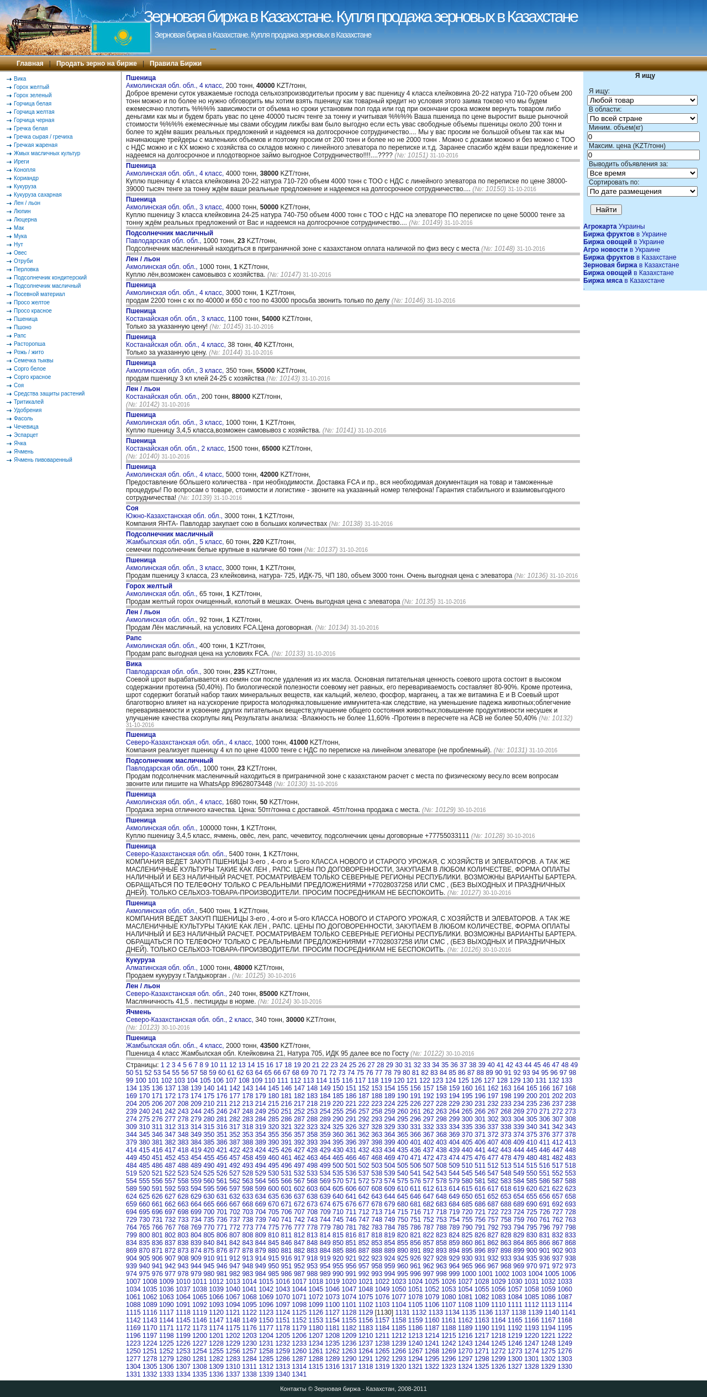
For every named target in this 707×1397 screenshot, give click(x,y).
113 (308, 1080)
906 (157, 1258)
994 (389, 1274)
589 (131, 1189)
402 (428, 1142)
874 (196, 1250)
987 (299, 1274)
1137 (502, 1312)
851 (350, 1243)
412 (557, 1142)
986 (286, 1274)
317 (234, 1127)
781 (350, 1227)
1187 (432, 1328)
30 (398, 1065)
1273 (515, 1351)
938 (570, 1258)
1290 (349, 1359)
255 (338, 1111)
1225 (166, 1343)
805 (208, 1235)
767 (170, 1227)
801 (157, 1235)
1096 (265, 1305)
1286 (282, 1359)
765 (144, 1227)
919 (325, 1258)
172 (170, 1096)
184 (325, 1096)
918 (312, 1258)
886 (350, 1250)
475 (467, 1158)
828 (505, 1235)
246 (222, 1111)
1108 (465, 1305)
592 (170, 1189)
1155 (349, 1320)
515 (531, 1165)
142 (234, 1088)
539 (389, 1173)
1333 (166, 1374)
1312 (265, 1366)
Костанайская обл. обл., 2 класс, (177, 444)
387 (234, 1142)
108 (244, 1080)
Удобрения (27, 410)
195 (467, 1096)
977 (170, 1274)
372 (493, 1134)
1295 (432, 1359)
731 (157, 1220)
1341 (299, 1374)
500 (338, 1165)
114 (321, 1080)
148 (312, 1088)
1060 (564, 1289)
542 (428, 1173)
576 (415, 1181)
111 (282, 1080)
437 (428, 1150)
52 (147, 1073)
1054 (465, 1289)
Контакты (293, 1388)
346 (157, 1134)
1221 (548, 1336)
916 (286, 1258)
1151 (282, 1320)
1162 (465, 1320)
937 (557, 1258)
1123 (265, 1312)
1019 (332, 1281)
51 (139, 1073)
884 (325, 1250)
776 (286, 1227)
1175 (232, 1328)
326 (350, 1127)
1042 (265, 1289)
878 (247, 1250)
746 (350, 1220)
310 (144, 1127)
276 (157, 1119)
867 (557, 1243)
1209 (349, 1336)
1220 (531, 1336)
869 (131, 1250)
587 (557, 1181)
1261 (316, 1351)
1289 (332, 1359)
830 (531, 1235)
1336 (216, 1374)
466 (350, 1158)
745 (338, 1220)
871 (157, 1250)
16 (269, 1065)
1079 (432, 1297)
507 (428, 1165)
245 (208, 1111)
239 (131, 1111)
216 (286, 1104)
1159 (415, 1320)
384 (196, 1142)
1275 (548, 1351)
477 (493, 1158)
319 (260, 1127)
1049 (382, 1289)
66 (277, 1073)
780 (338, 1227)
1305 (150, 1366)
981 (222, 1274)
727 (557, 1212)
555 (144, 1181)
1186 (415, 1328)
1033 (564, 1281)
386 (222, 1142)
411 (544, 1142)
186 (350, 1096)
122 (424, 1080)
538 (376, 1173)
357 (299, 1134)
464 (325, 1158)
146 (286, 1088)
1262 (332, 1351)
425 (273, 1150)
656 (544, 1196)
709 (325, 1212)
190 (402, 1096)
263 (441, 1111)
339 (518, 1127)
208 (183, 1104)
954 (325, 1266)
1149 (249, 1320)
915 (273, 1258)
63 (249, 1073)
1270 (465, 1351)
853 (376, 1243)
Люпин (22, 211)
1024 (415, 1281)
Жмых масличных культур (47, 153)
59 (212, 1073)
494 (260, 1165)
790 (467, 1227)
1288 (316, 1359)
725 (531, 1212)
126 (476, 1080)
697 (170, 1212)
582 (493, 1181)
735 (208, 1220)
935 (531, 1258)
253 (312, 1111)
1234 (316, 1343)
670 (273, 1204)
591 (157, 1189)
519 (131, 1173)
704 (260, 1212)
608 (376, 1189)
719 (454, 1212)
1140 (552, 1312)
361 (350, 1134)
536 (350, 1173)
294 (389, 1119)
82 (425, 1073)
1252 (166, 1351)
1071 (299, 1297)
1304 (133, 1366)
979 (196, 1274)
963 (441, 1266)
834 (131, 1243)
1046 (332, 1289)
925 (402, 1258)
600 (273, 1189)
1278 (150, 1359)
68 (295, 1073)
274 (131, 1119)
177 (234, 1096)
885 (338, 1250)
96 (553, 1073)
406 (480, 1142)
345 (144, 1134)
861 (480, 1243)
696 (157, 1212)
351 (222, 1134)
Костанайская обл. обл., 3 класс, (177, 315)
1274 (531, 1351)
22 (325, 1065)
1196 (133, 1336)
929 (454, 1258)
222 (364, 1104)
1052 (432, 1289)
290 (338, 1119)
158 (441, 1088)
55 (176, 1073)
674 (325, 1204)
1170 (150, 1328)
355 (273, 1134)
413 (570, 1142)
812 (299, 1235)
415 (144, 1150)
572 (364, 1181)
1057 (515, 1289)
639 (325, 1196)
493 (247, 1165)
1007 (133, 1281)
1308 (199, 1366)
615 (467, 1189)
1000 (469, 1274)
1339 (265, 1374)
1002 (502, 1274)
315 (208, 1127)
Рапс (20, 336)
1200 (199, 1336)
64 (258, 1073)
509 (454, 1165)
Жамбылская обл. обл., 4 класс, (176, 1042)
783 (376, 1227)
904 (131, 1258)
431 (350, 1150)
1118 (183, 1312)
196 (480, 1096)
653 (505, 1196)
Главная (30, 63)
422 (234, 1150)
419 (196, 1150)
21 (315, 1065)
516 (544, 1165)
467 (364, 1158)
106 (218, 1080)
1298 (481, 1359)
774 (260, 1227)
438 (441, 1150)
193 (441, 1096)
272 (557, 1111)
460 (273, 1158)
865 (531, 1243)
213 (247, 1104)
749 (389, 1220)
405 (467, 1142)
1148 (232, 1320)
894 (454, 1250)
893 (441, 1250)
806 (222, 1235)
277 (170, 1119)
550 (531, 1173)
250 (273, 1111)
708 (312, 1212)
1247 (531, 1343)
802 (170, 1235)
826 (480, 1235)
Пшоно (22, 327)
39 (482, 1065)
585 (531, 1181)
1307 (183, 1366)
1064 (183, 1297)
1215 (448, 1336)
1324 (465, 1366)
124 (450, 1080)
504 (389, 1165)
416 (157, 1150)
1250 (133, 1351)
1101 (349, 1305)
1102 (365, 1305)
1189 (465, 1328)
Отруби (23, 261)
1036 (166, 1289)
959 (389, 1266)
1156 (365, 1320)
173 (183, 1096)
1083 (498, 1297)
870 (144, 1250)
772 (234, 1227)
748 (376, 1220)
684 (454, 1204)
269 (518, 1111)
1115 (133, 1312)
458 (247, 1158)
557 (170, 1181)
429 (325, 1150)
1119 (199, 1312)
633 (247, 1196)
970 (531, 1266)
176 (222, 1096)
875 (208, 1250)
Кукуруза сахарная (38, 195)
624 (131, 1196)
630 (208, 1196)
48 (564, 1065)
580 (467, 1181)
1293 (399, 1359)
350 (208, 1134)
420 (208, 1150)
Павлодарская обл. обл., (169, 237)
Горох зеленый (33, 95)
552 (557, 1173)
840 (208, 1243)
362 (364, 1134)
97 (563, 1073)
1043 (282, 1289)
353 (247, 1134)
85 (452, 1073)
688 (505, 1204)
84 (443, 1073)
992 (364, 1274)
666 (222, 1204)
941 (157, 1266)
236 (544, 1104)
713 (376, 1212)
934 (518, 1258)
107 (230, 1080)
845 (273, 1243)
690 (531, 1204)
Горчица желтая (34, 112)
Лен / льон (27, 203)
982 (234, 1274)
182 (299, 1096)
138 (183, 1088)
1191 (498, 1328)
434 (389, 1150)
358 (312, 1134)
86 (461, 1073)
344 (131, 1134)
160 (467, 1088)
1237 (365, 1343)
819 (389, 1235)
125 (463, 1080)
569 (325, 1181)
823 (441, 1235)
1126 (316, 1312)
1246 (515, 1343)
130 (528, 1080)
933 (505, 1258)
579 (454, 1181)
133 (566, 1080)
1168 (564, 1320)
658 (570, 1196)
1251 (150, 1351)
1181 (332, 1328)
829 (518, 1235)
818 (376, 1235)
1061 (133, 1297)
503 (376, 1165)
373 (505, 1134)
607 (364, 1189)
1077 (399, 1297)
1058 (531, 1289)
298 (441, 1119)
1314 (299, 1366)
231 (480, 1104)
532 (299, 1173)
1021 (365, 1281)
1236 (349, 1343)
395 (338, 1142)
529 (260, 1173)
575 (402, 1181)
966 (480, 1266)
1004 (535, 1274)
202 (557, 1096)
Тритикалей (29, 402)
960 (402, 1266)
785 (402, 1227)
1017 (299, 1281)
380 (144, 1142)
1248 (548, 1343)
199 (518, 1096)
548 (505, 1173)
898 (505, 1250)
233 (505, 1104)
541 (415, 1173)
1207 (316, 1336)
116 (347, 1080)
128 (502, 1080)
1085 (531, 1297)
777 (299, 1227)
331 (415, 1127)
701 (222, 1212)
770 (208, 1227)
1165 (515, 1320)
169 (131, 1096)
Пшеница (26, 319)
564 (260, 1181)
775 (273, 1227)
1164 (498, 1320)
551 (544, 1173)
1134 (452, 1312)
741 (286, 1220)
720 (467, 1212)
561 (222, 1181)
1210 (365, 1336)
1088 (133, 1305)
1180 (316, 1328)
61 (231, 1073)
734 (196, 1220)
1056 (498, 1289)
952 (299, 1266)
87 (470, 1073)
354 (260, 1134)
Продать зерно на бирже (96, 63)
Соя (19, 385)
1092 (199, 1305)
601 (286, 1189)
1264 (365, 1351)
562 (234, 1181)
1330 (564, 1366)
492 (234, 1165)
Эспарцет (26, 435)
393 (312, 1142)
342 (557, 1127)
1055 (481, 1289)
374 (518, 1134)
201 (544, 1096)
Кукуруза (25, 186)
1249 (564, 1343)
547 (493, 1173)
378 (570, 1134)
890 (402, 1250)
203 (570, 1096)
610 (402, 1189)
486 (157, 1165)
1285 (265, 1359)
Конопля (24, 170)
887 (364, 1250)
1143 (150, 1320)
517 (557, 1165)
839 (196, 1243)
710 (338, 1212)
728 (570, 1212)
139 (196, 1088)
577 (428, 1181)
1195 (564, 1328)
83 (433, 1073)
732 (170, 1220)
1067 (232, 1297)
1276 (564, 1351)
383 (183, 1142)
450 (144, 1158)
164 (518, 1088)
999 (454, 1274)
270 (531, 1111)
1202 (232, 1336)
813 (312, 1235)
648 (441, 1196)
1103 (382, 1305)
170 (144, 1096)
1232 (282, 1343)
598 (247, 1189)
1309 (216, 1366)
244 (196, 1111)
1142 (133, 1320)
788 (441, 1227)
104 (192, 1080)
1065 (199, 1297)
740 (273, 1220)
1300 (515, 1359)
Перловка (26, 269)
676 (350, 1204)
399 (389, 1142)
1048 (365, 1289)
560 (208, 1181)
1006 (568, 1274)
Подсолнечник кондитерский (50, 278)
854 (389, 1243)
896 (480, 1250)
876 (222, 1250)
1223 (133, 1343)
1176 (249, 1328)
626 (157, 1196)
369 (454, 1134)
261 (415, 1111)
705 (273, 1212)
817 (364, 1235)
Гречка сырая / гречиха (43, 137)
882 (299, 1250)
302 (493, 1119)
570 (338, 1181)
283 (247, 1119)
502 (364, 1165)
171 (157, 1096)
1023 (399, 1281)
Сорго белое (30, 369)
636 (286, 1196)
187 (364, 1096)
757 (493, 1220)
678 (376, 1204)
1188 (448, 1328)
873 (183, 1250)
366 (415, 1134)
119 (386, 1080)
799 (131, 1235)
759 (518, 1220)
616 (480, 1189)
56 (184, 1073)
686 (480, 1204)
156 (415, 1088)
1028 (481, 1281)
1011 (199, 1281)
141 (222, 1088)
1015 (265, 1281)
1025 (432, 1281)
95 (544, 1073)
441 (480, 1150)
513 (505, 1165)
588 (570, 1181)
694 (131, 1212)
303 (505, 1119)
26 (362, 1065)
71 (323, 1073)
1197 (150, 1336)
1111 (515, 1305)
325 (338, 1127)
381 (157, 1142)
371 (480, 1134)
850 (338, 1243)
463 (312, 1158)
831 (544, 1235)
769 (196, 1227)
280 (208, 1119)
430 (338, 1150)
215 (273, 1104)
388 (247, 1142)
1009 (166, 1281)
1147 (216, 1320)
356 (286, 1134)
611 (415, 1189)
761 (544, 1220)
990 (338, 1274)
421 (222, 1150)
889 (389, 1250)
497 (299, 1165)
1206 (299, 1336)
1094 (232, 1305)
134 (131, 1088)
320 (273, 1127)
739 (260, 1220)
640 (338, 1196)
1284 (249, 1359)
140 (208, 1088)
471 (415, 1158)
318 (247, 1127)
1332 (150, 1374)
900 (531, 1250)
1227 (199, 1343)
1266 (399, 1351)
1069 (265, 1297)
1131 (402, 1312)
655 (531, 1196)
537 (364, 1173)
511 (480, 1165)
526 (222, 1173)
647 (428, 1196)
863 (505, 1243)
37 (463, 1065)
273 (570, 1111)
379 (131, 1142)
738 (247, 1220)
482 (557, 1158)
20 (306, 1065)
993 (376, 1274)
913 (247, 1258)
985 (273, 1274)
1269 (448, 1351)
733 (183, 1220)
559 (196, 1181)
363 (376, 1134)
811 (286, 1235)
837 (170, 1243)
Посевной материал (39, 294)
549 (518, 1173)
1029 (498, 1281)
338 (505, 1127)
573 (376, 1181)
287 (299, 1119)
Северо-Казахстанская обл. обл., (177, 850)
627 (170, 1196)
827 (493, 1235)
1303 (564, 1359)
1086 (548, 1297)
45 (537, 1065)
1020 (349, 1281)
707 (299, 1212)
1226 (183, 1343)
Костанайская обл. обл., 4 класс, (177, 341)
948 (247, 1266)
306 (544, 1119)
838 (183, 1243)
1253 (183, 1351)
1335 (199, 1374)
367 (428, 1134)
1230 (249, 1343)
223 (376, 1104)
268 (505, 1111)
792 (493, 1227)
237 (557, 1104)
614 (454, 1189)
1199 (183, 1336)
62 (240, 1073)
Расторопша (29, 344)
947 (234, 1266)
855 (402, 1243)
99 (129, 1080)
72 (332, 1073)
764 (131, 1227)
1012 (216, 1281)
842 (234, 1243)
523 (183, 1173)
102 (166, 1080)
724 (518, 1212)
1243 (465, 1343)
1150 (265, 1320)
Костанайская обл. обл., (163, 392)
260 (402, 1111)
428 (312, 1150)
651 (480, 1196)
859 (454, 1243)
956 (350, 1266)
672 (299, 1204)
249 (260, 1111)
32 (417, 1065)
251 (286, 1111)
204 (131, 1104)
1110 (498, 1305)
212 (234, 1104)
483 (570, 1158)
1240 (415, 1343)
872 (170, 1250)
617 (493, 1189)
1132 (418, 1312)
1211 (382, 1336)
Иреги (21, 162)
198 (505, 1096)
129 (515, 1080)
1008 (150, 1281)
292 (364, 1119)
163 (505, 1088)
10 (214, 1065)
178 (247, 1096)
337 (493, 1127)
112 (295, 1080)
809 (260, 1235)
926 (415, 1258)
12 (232, 1065)
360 (338, 1134)
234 (518, 1104)
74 (351, 1073)
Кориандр (26, 178)
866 (544, 1243)
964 (454, 1266)
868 (570, 1243)
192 (428, 1096)
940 (144, 1266)
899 (518, 1250)
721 (480, 1212)
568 (312, 1181)
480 (531, 1158)
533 (312, 1173)
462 (299, 1158)
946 (222, 1266)
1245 (498, 1343)
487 (170, 1165)
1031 (531, 1281)
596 (222, 1189)
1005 (552, 1274)
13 (241, 1065)
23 (333, 1065)
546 (480, 1173)
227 (428, 1104)
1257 (249, 1351)
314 (196, 1127)
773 (247, 1227)
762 (557, 1220)
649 (454, 1196)
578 (441, 1181)
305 (531, 1119)
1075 (365, 1297)
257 (364, 1111)
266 (480, 1111)
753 (441, 1220)
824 (454, 1235)
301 (480, 1119)
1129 (365, 1312)
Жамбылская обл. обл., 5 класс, (176, 538)
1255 (216, 1351)
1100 (332, 1305)
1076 (382, 1297)
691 (544, 1204)
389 (260, 1142)
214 (260, 1104)
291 (350, 1119)
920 (338, 1258)
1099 (316, 1305)
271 (544, 1111)
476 (480, 1158)
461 (286, 1158)
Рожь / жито (29, 352)
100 (140, 1080)
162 (493, 1088)
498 (312, 1165)
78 (388, 1073)
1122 (249, 1312)
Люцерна (25, 220)
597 (234, 1189)
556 (157, 1181)
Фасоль (23, 418)
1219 (515, 1336)
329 (389, 1127)
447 (557, 1150)
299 (454, 1119)
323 (312, 1127)
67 (286, 1073)
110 (269, 1080)
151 (350, 1088)
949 (260, 1266)
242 (170, 1111)
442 (493, 1150)
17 (278, 1065)
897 (493, 1250)
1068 (249, 1297)
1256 (232, 1351)
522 (170, 1173)
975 (144, 1274)
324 (325, 1127)
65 (268, 1073)
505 (402, 1165)
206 (157, 1104)
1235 (332, 1343)
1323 (448, 1366)
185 (338, 1096)
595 (208, 1189)
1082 (481, 1297)
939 (131, 1266)
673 (312, 1204)
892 (428, 1250)
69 (304, 1073)
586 (544, 1181)
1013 (232, 1281)
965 (467, 1266)
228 (441, 1104)
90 (498, 1073)
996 (415, 1274)
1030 (515, 1281)
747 (364, 1220)
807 (234, 1235)
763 (570, 1220)
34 (435, 1065)
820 (402, 1235)
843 (247, 1243)
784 (389, 1227)
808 (247, 1235)
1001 (485, 1274)
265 (467, 1111)
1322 (432, 1366)
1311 (249, 1366)
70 (314, 1073)
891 (415, 1250)
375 (531, 1134)
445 (531, 1150)
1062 (150, 1297)
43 (519, 1065)
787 (428, 1227)
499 (325, 1165)
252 (299, 1111)
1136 (485, 1312)
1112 (531, 1305)
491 (222, 1165)
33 (426, 1065)
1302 (548, 1359)
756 (480, 1220)
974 (131, 1274)
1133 (435, 1312)
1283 (232, 1359)
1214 (432, 1336)
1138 (518, 1312)
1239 (399, 1343)
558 (183, 1181)
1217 (481, 1336)
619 (518, 1189)
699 (196, 1212)
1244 (481, 1343)
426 (286, 1150)
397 (364, 1142)
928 (441, 1258)
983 (247, 1274)
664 (196, 1204)
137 (170, 1088)
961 (415, 1266)
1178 (282, 1328)
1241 (432, 1343)
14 (251, 1065)
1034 (133, 1289)
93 (526, 1073)
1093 (216, 1305)
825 (467, 1235)
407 (493, 1142)
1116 (150, 1312)
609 (389, 1189)
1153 (316, 1320)
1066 (216, 1297)
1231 (265, 1343)
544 (454, 1173)
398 (376, 1142)
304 (518, 1119)
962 (428, 1266)
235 (531, 1104)
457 (234, 1158)
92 (517, 1073)
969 (518, 1266)
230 (467, 1104)
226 (415, 1104)
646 (415, 1196)
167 (557, 1088)
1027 (465, 1281)
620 (531, 1189)
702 (234, 1212)
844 (260, 1243)
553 (570, 1173)
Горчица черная (34, 120)
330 (402, 1127)
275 (144, 1119)
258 (376, 1111)
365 (402, 1134)
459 (260, 1158)
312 (170, 1127)
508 (441, 1165)
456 (222, 1158)
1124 (282, 1312)
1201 (216, 1336)
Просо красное (33, 311)
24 (343, 1065)
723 (505, 1212)
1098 (299, 1305)
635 (273, 1196)
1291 (365, 1359)
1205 (282, 1336)
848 (312, 1243)
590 (144, 1189)
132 (554, 1080)
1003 (518, 1274)
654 (518, 1196)
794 (518, 1227)
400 (402, 1142)
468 (376, 1158)
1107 (448, 1305)
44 (527, 1065)
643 (376, 1196)
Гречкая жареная (35, 145)
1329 (548, 1366)
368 (441, 1134)
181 (286, 1096)
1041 (249, 1289)
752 (428, 1220)
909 (196, 1258)
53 (157, 1073)
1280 (183, 1359)
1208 (332, 1336)
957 (364, 1266)
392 (299, 1142)
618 (505, 1189)
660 (144, 1204)
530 (273, 1173)
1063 (166, 1297)
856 (415, 1243)
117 (360, 1080)
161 (480, 1088)
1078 (415, 1297)
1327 (515, 1366)
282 (234, 1119)
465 (338, 1158)
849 (325, 1243)
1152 (299, 1320)
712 (364, 1212)
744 (325, 1220)
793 (505, 1227)
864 (518, 1243)
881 (286, 1250)
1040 (232, 1289)
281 (222, 1119)
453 (183, 1158)
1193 (531, 1328)
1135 (469, 1312)
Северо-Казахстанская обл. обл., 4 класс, (190, 738)
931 (480, 1258)
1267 (415, 1351)
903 (570, 1250)
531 (286, 1173)
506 (415, 1165)
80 (406, 1073)
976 (157, 1274)
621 (544, 1189)
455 (208, 1158)
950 (273, 1266)
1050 (399, 1289)
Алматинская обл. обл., (162, 964)
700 (208, 1212)
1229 (232, 1343)
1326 (498, 1366)
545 (467, 1173)
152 (364, 1088)
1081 (465, 1297)
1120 (216, 1312)
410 (531, 1142)
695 (144, 1212)
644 (389, 1196)
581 (480, 1181)
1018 (316, 1281)
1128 (349, 1312)
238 (570, 1104)
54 (166, 1073)
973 (570, 1266)
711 (350, 1212)
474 (454, 1158)
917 (299, 1258)
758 (505, 1220)
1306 (166, 1366)
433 (376, 1150)
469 (389, 1158)
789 (454, 1227)
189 (389, 1096)
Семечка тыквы (34, 360)
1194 (548, 1328)
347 (170, 1134)
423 (247, 1150)
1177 (265, 1328)
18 (288, 1065)
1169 (133, 1328)
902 (557, 1250)
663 (183, 1204)
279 (196, 1119)
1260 (299, 1351)
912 (234, 1258)
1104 (399, 1305)
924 (389, 1258)
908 (183, 1258)
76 (369, 1073)
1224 (150, 1343)
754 (454, 1220)
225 (402, 1104)
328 (376, 1127)
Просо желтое (32, 302)
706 (286, 1212)
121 (412, 1080)
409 (518, 1142)
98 (572, 1073)
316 (222, 1127)
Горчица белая (32, 104)
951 (286, 1266)
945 (208, 1266)
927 (428, 1258)
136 (157, 1088)
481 (544, 1158)
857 (428, 1243)
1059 (548, 1289)
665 (208, 1204)
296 (415, 1119)
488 (183, 1165)
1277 (133, 1359)
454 (196, 1158)
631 (222, 1196)
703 (247, 1212)
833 (570, 1235)
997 (428, 1274)
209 (196, 1104)
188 (376, 1096)
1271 (481, 1351)
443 (505, 1150)
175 (208, 1096)
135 (144, 1088)
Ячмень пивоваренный (43, 460)
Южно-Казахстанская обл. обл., (175, 512)
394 (325, 1142)
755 (467, 1220)
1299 (498, 1359)
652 (493, 1196)
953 (312, 1266)
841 (222, 1243)
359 (325, 1134)
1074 (349, 1297)
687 (493, 1204)
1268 (432, 1351)
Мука (20, 236)
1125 (299, 1312)
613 (441, 1189)
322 (299, 1127)
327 (364, 1127)
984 (260, 1274)
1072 (316, 1297)
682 (428, 1204)
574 (389, 1181)
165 (531, 1088)
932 (493, 1258)
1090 (166, 1305)
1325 (481, 1366)
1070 (282, 1297)
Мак (19, 228)
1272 (498, 1351)
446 (544, 1150)
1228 (216, 1343)
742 (299, 1220)
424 (260, 1150)
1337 (232, 1374)
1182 (349, 1328)
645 (402, 1196)
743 (312, 1220)
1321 (415, 1366)
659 (131, 1204)
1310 (232, 1366)
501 (350, 1165)
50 (129, 1073)
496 (286, 1165)
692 (557, 1204)
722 (493, 1212)
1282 (216, 1359)
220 (338, 1104)
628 (183, 1196)
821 (415, 1235)
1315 (316, 1366)
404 (454, 1142)
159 (454, 1088)
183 (312, 1096)
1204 (265, 1336)
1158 (399, 1320)
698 (183, 1212)
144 (260, 1088)
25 (352, 1065)
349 (196, 1134)
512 (493, 1165)
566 (286, 1181)
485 (144, 1165)
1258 (265, 1351)
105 (205, 1080)
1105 (415, 1305)
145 (273, 1088)
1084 (515, 1297)
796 (544, 1227)
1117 (166, 1312)
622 (557, 1189)
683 (441, 1204)
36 (454, 1065)
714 (389, 1212)
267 (493, 1111)
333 (441, 1127)
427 (299, 1150)
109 (256, 1080)
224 (389, 1104)
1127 (332, 1312)
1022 (382, 1281)
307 (557, 1119)
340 (531, 1127)
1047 (349, 1289)
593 (183, 1189)
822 (428, 1235)
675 (338, 1204)
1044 (299, 1289)
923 (376, 1258)
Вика (20, 79)
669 (260, 1204)
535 (338, 1173)
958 (376, 1266)
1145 (183, 1320)
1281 (199, 1359)
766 (157, 1227)
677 (364, 1204)
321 (286, 1127)
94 (535, 1073)
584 (518, 1181)
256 (350, 1111)
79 (396, 1073)
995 (402, 1274)
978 (183, 1274)
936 (544, 1258)
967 (493, 1266)
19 (297, 1065)
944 (196, 1266)
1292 (382, 1359)
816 (350, 1235)
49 (574, 1065)
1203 (249, 1336)
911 (222, 1258)
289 (325, 1119)
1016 (282, 1281)
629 (196, 1196)
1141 (568, 1312)
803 (183, 1235)
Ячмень (24, 452)
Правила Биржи (176, 63)
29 (389, 1065)
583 (505, 1181)
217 (299, 1104)
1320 (399, 1366)
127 (489, 1080)
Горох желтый (31, 87)
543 (441, 1173)
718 (441, 1212)
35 (445, 1065)
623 (570, 1189)
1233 (299, 1343)
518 (570, 1165)
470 (402, 1158)
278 (183, 1119)
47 (555, 1065)
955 (338, 1266)
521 (157, 1173)
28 (380, 1065)
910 (208, 1258)
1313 (282, 1366)
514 (518, 1165)
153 (376, 1088)
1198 (166, 1336)
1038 (199, 1289)
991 (350, 1274)
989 (325, 1274)
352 (234, 1134)
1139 (535, 1312)
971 (544, 1266)
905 (144, 1258)
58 (203, 1073)
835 (144, 1243)
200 (531, 1096)
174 (196, 1096)
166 (544, 1088)
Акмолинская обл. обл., (162, 263)
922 (364, 1258)
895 (467, 1250)
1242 (448, 1343)
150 (338, 1088)
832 (557, 1235)
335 (467, 1127)
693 (570, 1204)
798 (570, 1227)
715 (402, 1212)
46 (546, 1065)
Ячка (20, 443)
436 (415, 1150)
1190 (481, 1328)
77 (378, 1073)
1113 (548, 1305)
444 (518, 1150)
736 (222, 1220)
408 (505, 1142)
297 (428, 1119)
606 (350, 1189)
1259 (282, 1351)
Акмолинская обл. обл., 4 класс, (176, 81)
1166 (531, 1320)
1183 (365, 1328)
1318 (365, 1366)
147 (299, 1088)
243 (183, 1111)
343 (570, 1127)
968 (505, 1266)
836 (157, 1243)
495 (273, 1165)
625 (144, 1196)
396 (350, 1142)
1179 (299, 1328)
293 (376, 1119)
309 (131, 1127)
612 (428, 1189)
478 (505, 1158)
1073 (332, 1297)
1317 (349, 1366)
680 (402, 1204)
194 (454, 1096)
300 (467, 1119)
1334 (183, 1374)
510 (467, 1165)
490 (208, 1165)
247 (234, 1111)
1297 (465, 1359)
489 (196, 1165)
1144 (166, 1320)
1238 (382, 1343)
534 (325, 1173)
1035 (150, 1289)
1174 (216, 1328)
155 (402, 1088)
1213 (415, 1336)
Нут (18, 244)
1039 (216, 1289)
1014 (249, 1281)
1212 (399, 1336)
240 (144, 1111)
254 (325, 1111)
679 (389, 1204)
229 (454, 1104)
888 (376, 1250)
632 (234, 1196)
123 (437, 1080)
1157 (382, 1320)
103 (179, 1080)
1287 (299, 1359)
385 (208, 1142)
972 (557, 1266)
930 (467, 1258)
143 (247, 1088)
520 (144, 1173)
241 (157, 1111)
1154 (332, 1320)
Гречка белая (31, 128)
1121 (232, 1312)
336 (480, 1127)
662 (170, 1204)
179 (260, 1096)
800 (144, 1235)
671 (286, 1204)
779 (325, 1227)
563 (247, 1181)
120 (398, 1080)
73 (341, 1073)
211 (222, 1104)
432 (364, 1150)
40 (490, 1065)
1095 (249, 1305)
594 (196, 1189)
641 (350, 1196)
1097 (282, 1305)
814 (325, 1235)
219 (325, 1104)
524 (196, 1173)
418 (183, 1150)
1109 (481, 1305)
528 (247, 1173)
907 (170, 1258)
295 (402, 1119)
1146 (199, 1320)
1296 (448, 1359)
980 (208, 1274)
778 (312, 1227)
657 (557, 1196)
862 (493, 1243)
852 (364, 1243)
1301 (531, 1359)
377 (557, 1134)
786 (415, 1227)
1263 (349, 1351)
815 (338, 1235)
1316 (332, 1366)
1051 (415, 1289)
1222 (564, 1336)
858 (441, 1243)
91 (507, 1073)
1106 (432, 1305)
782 (364, 1227)
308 (570, 1119)
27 (370, 1065)
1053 (448, 1289)
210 (208, 1104)
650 (467, 1196)
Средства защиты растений (49, 394)
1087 (564, 1297)
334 (454, 1127)
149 (325, 1088)
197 (493, 1096)
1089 (150, 1305)
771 (222, 1227)
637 (299, 1196)
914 (260, 1258)
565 (273, 1181)
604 (325, 1189)
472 (428, 1158)
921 (350, 1258)
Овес (20, 253)
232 (493, 1104)
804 (196, 1235)
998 (441, 1274)
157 (428, 1088)
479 (518, 1158)
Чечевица (26, 427)
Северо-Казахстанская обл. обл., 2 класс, (190, 1016)
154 (389, 1088)
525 (208, 1173)
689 (518, 1204)
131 (540, 1080)
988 (312, 1274)
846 (286, 1243)
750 (402, 1220)
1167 (548, 1320)
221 (350, 1104)
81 (415, 1073)
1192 (515, 1328)
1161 (448, 1320)
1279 (166, 1359)
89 (489, 1073)
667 (234, 1204)
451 (157, 1158)
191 (415, 1096)
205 (144, 1104)
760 (531, 1220)
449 (131, 1158)
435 (402, 1150)
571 (350, 1181)
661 (157, 1204)
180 (273, 1096)
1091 (183, 1305)
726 (544, 1212)
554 (131, 1181)
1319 (382, 1366)
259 (389, 1111)
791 (480, 1227)
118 (372, 1080)
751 (415, 1220)
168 (570, 1088)
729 (131, 1220)
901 (544, 1250)
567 (299, 1181)
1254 (199, 1351)
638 (312, 1196)
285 (273, 1119)
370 (467, 1134)
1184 (382, 1328)
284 (260, 1119)
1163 (481, 1320)
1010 (183, 1281)
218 (312, 1104)
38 (472, 1065)
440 (467, 1150)
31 (407, 1065)
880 (273, 1250)
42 (509, 1065)
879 (260, 1250)
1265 (382, 1351)
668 (247, 1204)
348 (183, 1134)
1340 (282, 1374)
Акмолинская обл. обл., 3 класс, (176, 203)
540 (402, 1173)
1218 (498, 1336)
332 (428, 1127)
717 (428, 1212)
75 (360, 1073)
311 (157, 1127)
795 (531, 1227)
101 (153, 1080)
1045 (316, 1289)
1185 (399, 1328)
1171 (166, 1328)
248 (247, 1111)
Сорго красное (32, 377)
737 (234, 1220)
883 (312, 1250)
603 (312, 1189)
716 (415, 1212)
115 (334, 1080)
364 (389, 1134)
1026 (448, 1281)
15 (260, 1065)
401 (415, 1142)
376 (544, 1134)
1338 (249, 1374)
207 (170, 1104)
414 (131, 1150)
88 (480, 1073)
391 (286, 1142)
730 (144, 1220)
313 (183, 1127)
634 (260, 1196)
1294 (415, 1359)
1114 (564, 1305)
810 (273, 1235)
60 (221, 1073)
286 (286, 1119)
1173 (199, 1328)
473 (441, 1158)
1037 (183, 1289)
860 (467, 1243)
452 (170, 1158)
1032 (548, 1281)
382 (170, 1142)
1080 (448, 1297)
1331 (133, 1374)
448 (570, 1150)
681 (415, 1204)
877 (234, 1250)
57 (194, 1073)
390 (273, 1142)
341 (544, 1127)
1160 (432, 1320)
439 (454, 1150)
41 (500, 1065)
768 (183, 1227)
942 (170, 1266)
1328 (531, 1366)
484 (131, 1165)
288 (312, 1119)
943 (183, 1266)
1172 (183, 1328)
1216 (465, 1336)
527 (234, 1173)
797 (557, 1227)
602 (299, 1189)
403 (441, 1142)
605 (338, 1189)
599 (260, 1189)
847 (299, 1243)
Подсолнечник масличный (47, 286)
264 (454, 1111)
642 (364, 1196)
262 (428, 1111)
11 (223, 1065)
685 (467, 1204)
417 (170, 1150)
